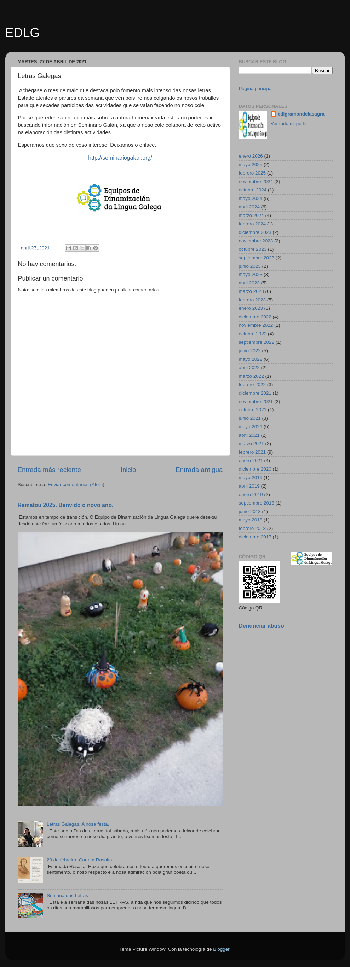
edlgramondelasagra (301, 114)
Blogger (221, 949)
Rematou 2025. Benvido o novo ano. (66, 505)
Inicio (128, 469)
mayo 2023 (251, 274)
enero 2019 (251, 494)
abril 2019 (249, 486)
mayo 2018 (251, 520)
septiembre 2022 (257, 342)
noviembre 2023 (256, 240)
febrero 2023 (252, 299)
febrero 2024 (252, 223)
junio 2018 (250, 511)
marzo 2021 (251, 443)
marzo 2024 (251, 215)
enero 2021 (251, 460)
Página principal (256, 88)
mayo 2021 (251, 426)
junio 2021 (250, 418)
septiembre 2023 (257, 257)
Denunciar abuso (261, 626)
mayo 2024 (251, 198)
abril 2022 (249, 367)
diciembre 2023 (255, 232)
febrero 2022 (252, 384)
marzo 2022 (251, 376)
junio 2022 (250, 350)
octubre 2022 (253, 333)
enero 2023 (251, 308)
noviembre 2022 (256, 325)
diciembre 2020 (255, 469)
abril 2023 (249, 282)
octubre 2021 (253, 409)
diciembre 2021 (255, 393)
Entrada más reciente (49, 469)
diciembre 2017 (255, 536)
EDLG (22, 32)
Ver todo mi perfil (288, 123)
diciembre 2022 (255, 316)
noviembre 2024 (256, 181)
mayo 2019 (251, 477)
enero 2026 (251, 156)
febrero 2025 (252, 173)
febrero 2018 (252, 528)
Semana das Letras (67, 895)
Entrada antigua (199, 469)
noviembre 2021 (256, 401)
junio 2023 (250, 266)
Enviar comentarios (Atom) (76, 484)
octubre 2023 (253, 249)
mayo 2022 (251, 359)
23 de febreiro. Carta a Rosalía (79, 859)
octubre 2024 (253, 190)
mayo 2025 (251, 164)
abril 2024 (249, 207)
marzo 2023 (251, 291)
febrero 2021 (252, 452)
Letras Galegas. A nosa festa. (78, 824)
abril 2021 (249, 435)
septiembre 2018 (257, 503)
